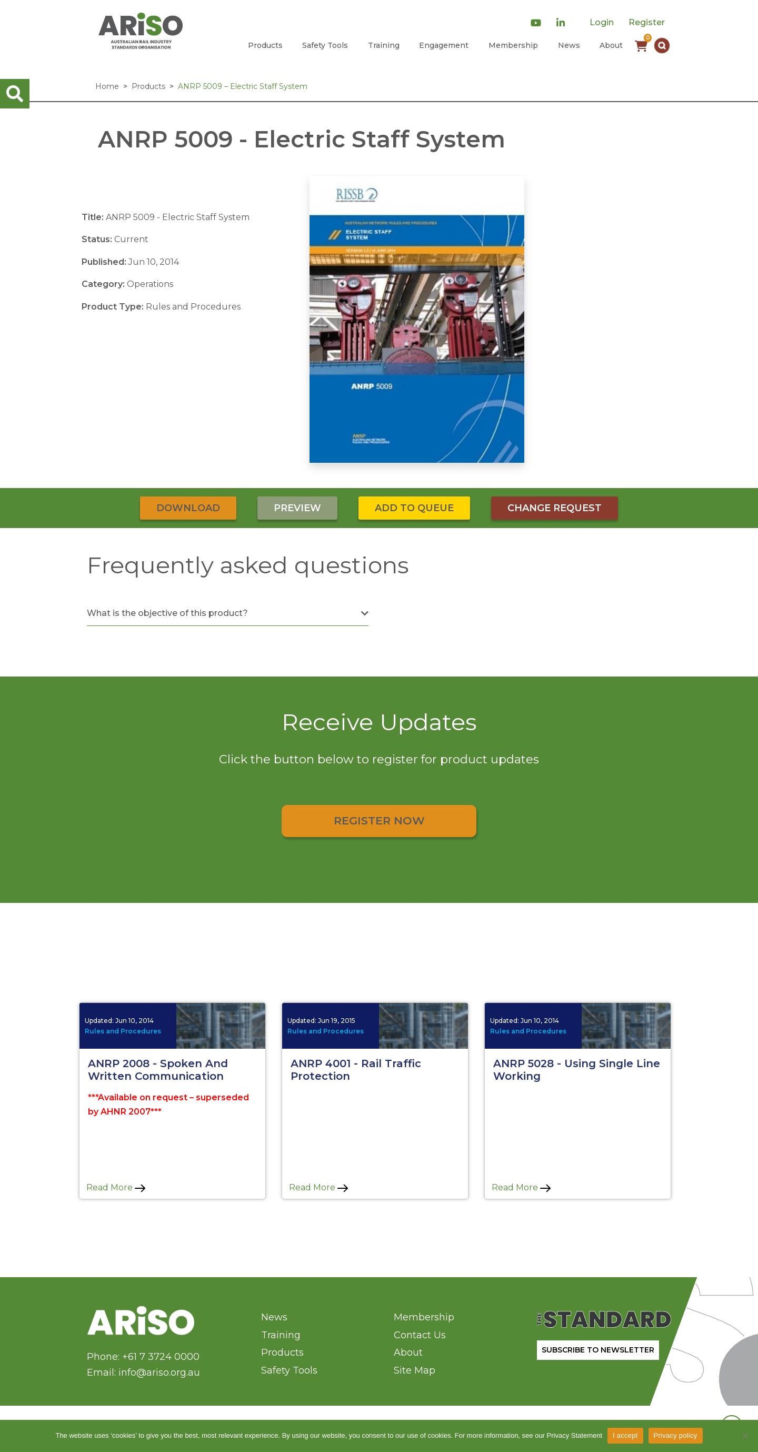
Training (384, 45)
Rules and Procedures (123, 1031)
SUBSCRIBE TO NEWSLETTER (598, 1350)
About (611, 45)
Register (647, 22)
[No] (745, 1435)
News (569, 45)
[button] (662, 45)
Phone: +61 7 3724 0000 (143, 1357)
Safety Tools (325, 45)
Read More (115, 1187)
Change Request (554, 508)
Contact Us (420, 1335)
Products (265, 45)
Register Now (379, 820)
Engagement (443, 45)
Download (188, 508)
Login (602, 22)
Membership (513, 45)
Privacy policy (675, 1435)
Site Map (414, 1370)
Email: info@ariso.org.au (143, 1372)
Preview (297, 508)
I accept (625, 1435)
